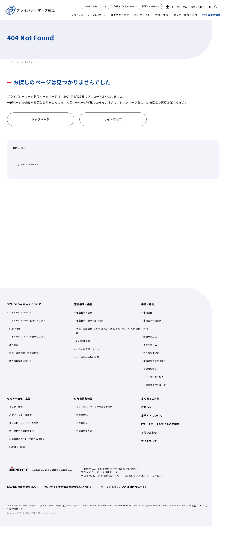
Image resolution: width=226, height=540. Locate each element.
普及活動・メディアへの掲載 (23, 422)
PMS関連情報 (83, 341)
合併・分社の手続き (153, 376)
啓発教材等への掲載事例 (21, 430)
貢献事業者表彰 (84, 430)
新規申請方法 (150, 336)
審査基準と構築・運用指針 (89, 320)
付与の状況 (82, 422)
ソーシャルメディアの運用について (121, 487)
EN (209, 6)
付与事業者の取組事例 (87, 357)
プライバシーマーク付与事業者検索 (94, 406)
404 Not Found (29, 164)
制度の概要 (14, 328)
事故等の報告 (150, 368)
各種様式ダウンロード (154, 384)
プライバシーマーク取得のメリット (27, 320)
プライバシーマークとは (21, 312)
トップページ (13, 62)
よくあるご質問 (150, 398)
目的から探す (142, 14)
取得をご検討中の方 (124, 6)
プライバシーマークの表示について (27, 336)
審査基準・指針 (120, 14)
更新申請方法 (150, 344)
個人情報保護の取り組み (21, 487)
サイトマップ (149, 441)
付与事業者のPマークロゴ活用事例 (27, 438)
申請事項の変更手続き (154, 360)
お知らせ (146, 407)
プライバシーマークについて (88, 14)
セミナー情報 (16, 406)
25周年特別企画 (17, 446)
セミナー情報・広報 (185, 14)
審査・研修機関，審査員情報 (23, 352)
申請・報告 (161, 14)
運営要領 (13, 344)
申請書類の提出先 (152, 320)
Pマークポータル (178, 6)
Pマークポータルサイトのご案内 (160, 424)
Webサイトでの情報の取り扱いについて (68, 487)
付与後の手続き (151, 352)
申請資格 (147, 312)
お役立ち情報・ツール (87, 349)
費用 (145, 328)
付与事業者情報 (211, 14)
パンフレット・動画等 (20, 414)
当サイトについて (151, 415)
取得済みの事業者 (151, 6)
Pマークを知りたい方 (95, 6)
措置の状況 (82, 414)
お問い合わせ (197, 6)
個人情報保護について (20, 360)
